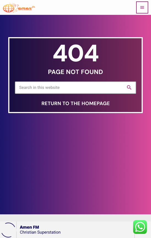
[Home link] (19, 7)
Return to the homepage (75, 103)
